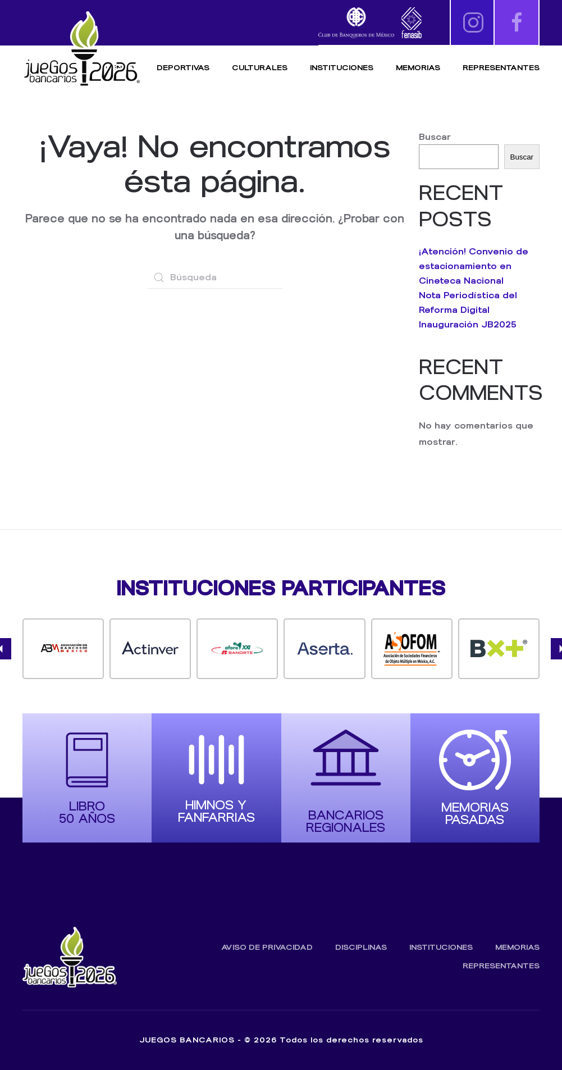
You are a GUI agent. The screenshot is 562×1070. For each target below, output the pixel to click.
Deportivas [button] (183, 67)
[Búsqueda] (215, 277)
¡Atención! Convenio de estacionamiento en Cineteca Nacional (473, 266)
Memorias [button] (418, 67)
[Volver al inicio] (81, 49)
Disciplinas (361, 947)
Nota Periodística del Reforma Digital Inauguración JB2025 (468, 310)
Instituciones (341, 67)
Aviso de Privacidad (267, 947)
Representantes (501, 67)
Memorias (517, 947)
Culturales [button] (259, 67)
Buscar (435, 136)
